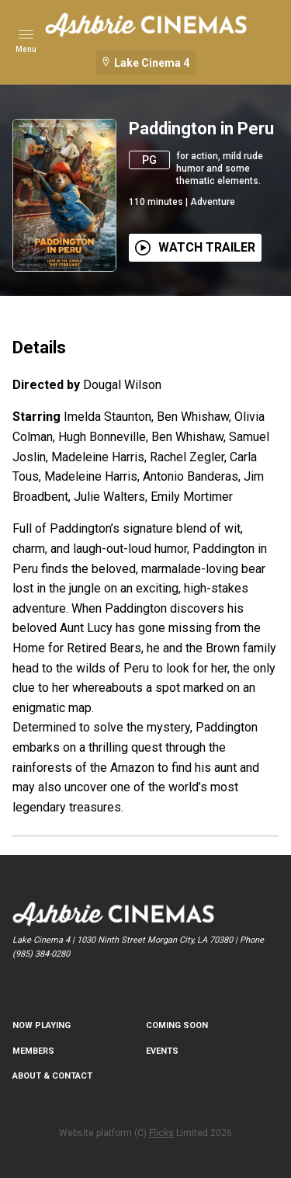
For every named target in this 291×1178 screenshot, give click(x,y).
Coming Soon (177, 1025)
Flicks (161, 1133)
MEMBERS (33, 1051)
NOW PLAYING (41, 1025)
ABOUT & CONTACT (52, 1076)
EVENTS (162, 1051)
